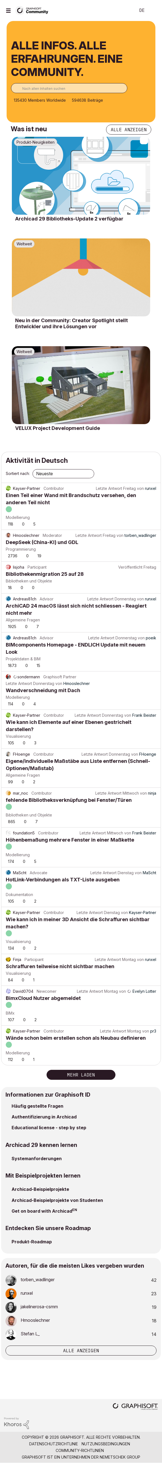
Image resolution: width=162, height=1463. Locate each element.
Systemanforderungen (37, 1158)
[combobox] (69, 88)
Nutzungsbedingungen (106, 1443)
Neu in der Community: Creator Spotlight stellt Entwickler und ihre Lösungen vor (71, 323)
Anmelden (153, 10)
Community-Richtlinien (80, 1450)
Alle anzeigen (129, 129)
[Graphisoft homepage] (135, 1407)
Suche (123, 10)
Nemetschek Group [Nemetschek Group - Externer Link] (120, 1457)
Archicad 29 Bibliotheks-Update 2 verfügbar (69, 219)
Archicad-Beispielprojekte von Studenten (57, 1200)
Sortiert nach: (18, 473)
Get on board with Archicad (42, 1211)
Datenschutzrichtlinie (53, 1443)
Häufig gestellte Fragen (37, 1106)
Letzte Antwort (109, 488)
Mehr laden (81, 1075)
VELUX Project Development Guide (57, 428)
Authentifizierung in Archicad (44, 1117)
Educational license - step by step (49, 1127)
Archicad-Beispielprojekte (40, 1189)
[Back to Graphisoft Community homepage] (33, 10)
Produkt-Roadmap (32, 1241)
